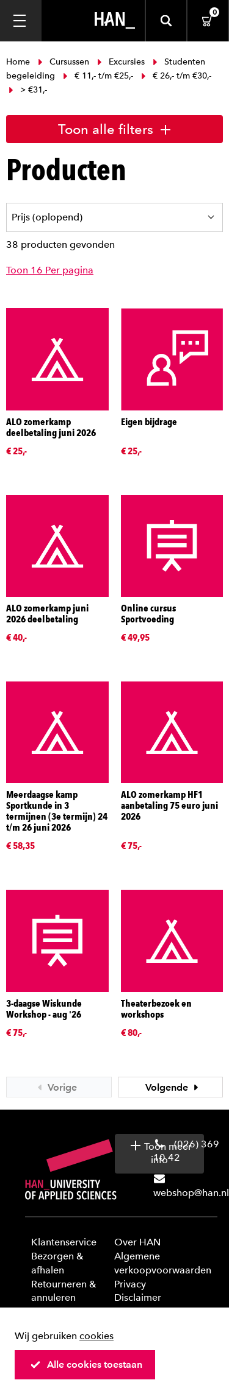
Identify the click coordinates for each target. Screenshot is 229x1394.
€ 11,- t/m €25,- (98, 76)
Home (19, 62)
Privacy (130, 1284)
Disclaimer (137, 1297)
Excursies (121, 62)
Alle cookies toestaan (86, 1364)
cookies (96, 1336)
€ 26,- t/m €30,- (175, 76)
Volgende (173, 1087)
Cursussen (63, 62)
